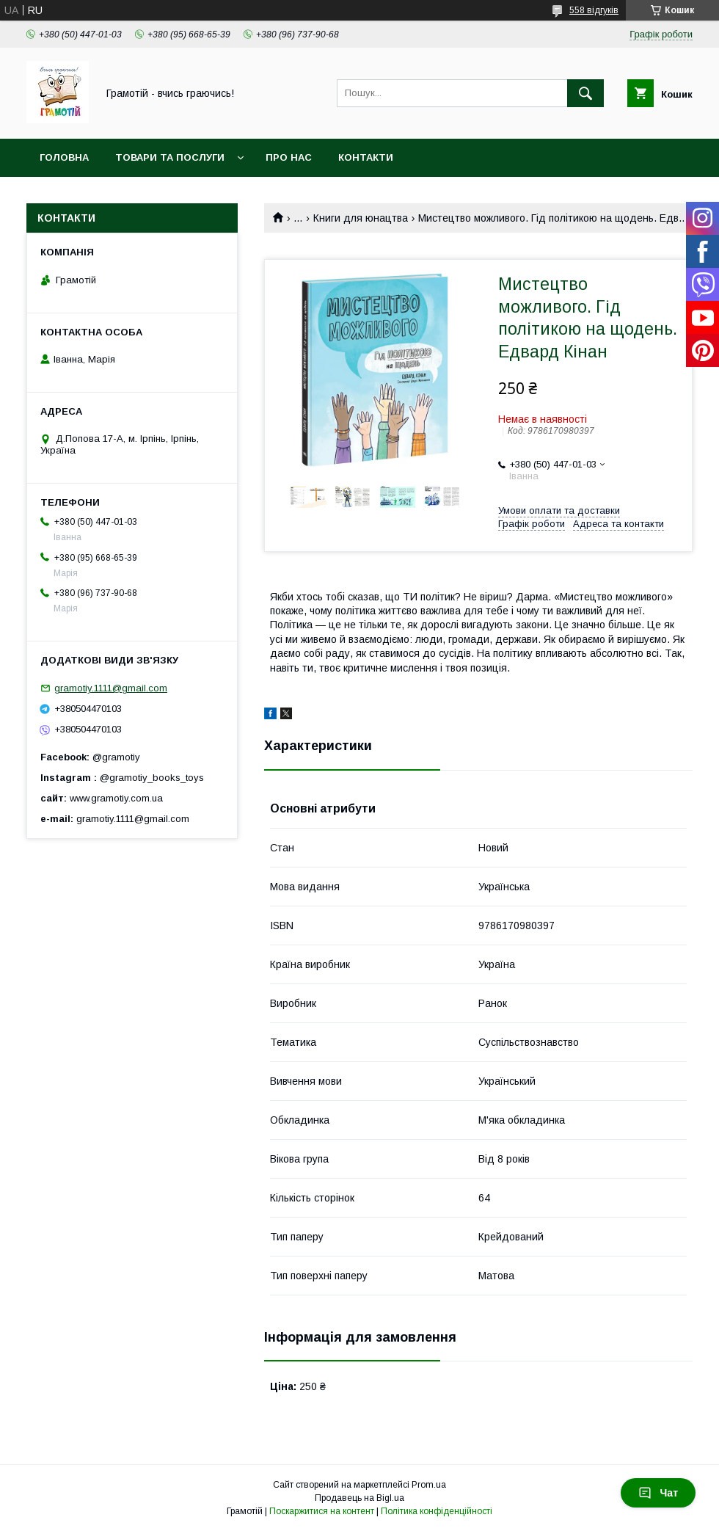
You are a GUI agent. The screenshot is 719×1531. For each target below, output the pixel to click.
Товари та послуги (170, 157)
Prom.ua (429, 1485)
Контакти (365, 157)
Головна (64, 157)
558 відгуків (593, 10)
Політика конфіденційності (436, 1511)
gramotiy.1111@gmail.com (110, 688)
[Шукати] (585, 93)
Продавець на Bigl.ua (359, 1498)
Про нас (289, 157)
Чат (658, 1492)
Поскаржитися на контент (321, 1511)
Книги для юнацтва (360, 218)
